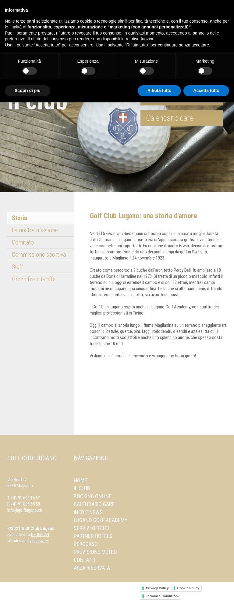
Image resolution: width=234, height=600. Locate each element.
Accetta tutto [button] (206, 90)
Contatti (84, 560)
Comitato (23, 242)
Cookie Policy (188, 588)
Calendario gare (169, 118)
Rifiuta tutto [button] (159, 90)
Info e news (88, 512)
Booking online (93, 496)
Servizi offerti (91, 528)
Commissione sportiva (39, 254)
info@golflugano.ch (24, 510)
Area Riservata (92, 568)
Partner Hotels (93, 536)
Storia (19, 218)
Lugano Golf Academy (101, 520)
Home (80, 480)
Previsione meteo (95, 552)
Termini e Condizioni (162, 596)
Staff (17, 267)
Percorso (86, 544)
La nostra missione (35, 230)
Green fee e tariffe (33, 279)
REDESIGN (40, 534)
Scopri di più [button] (28, 90)
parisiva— (40, 540)
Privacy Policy (157, 588)
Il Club (82, 488)
